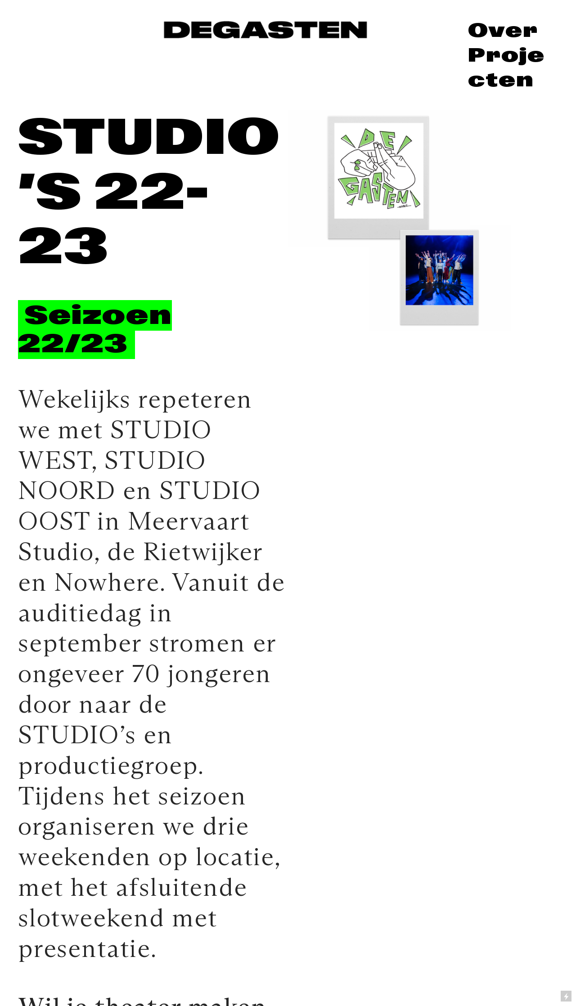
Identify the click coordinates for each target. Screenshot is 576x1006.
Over (503, 30)
